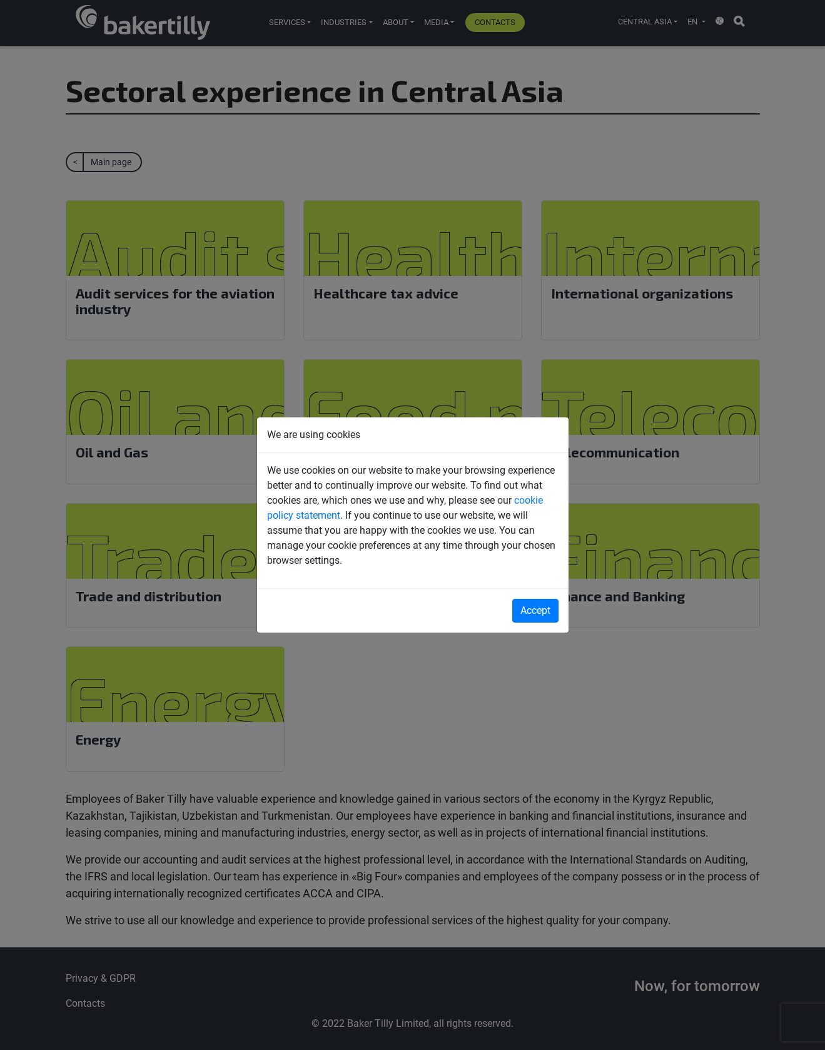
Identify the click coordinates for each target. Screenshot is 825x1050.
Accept (535, 610)
